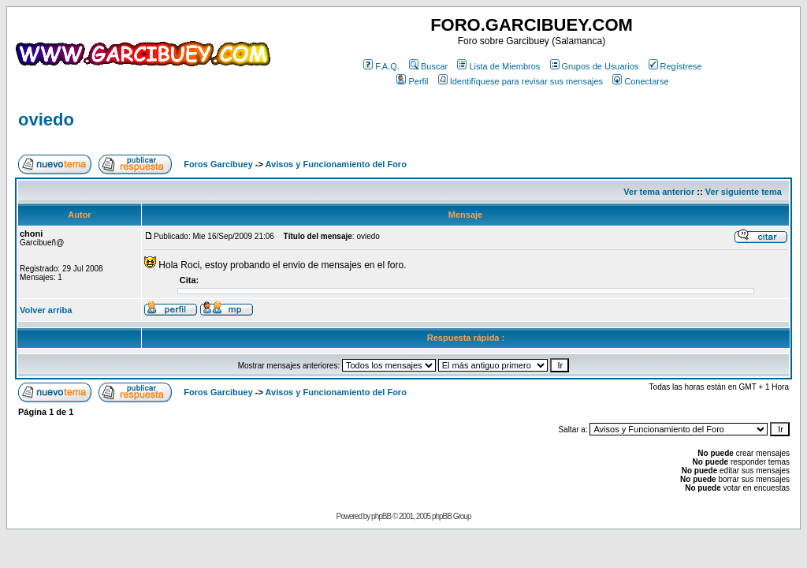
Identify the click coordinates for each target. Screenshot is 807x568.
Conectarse (640, 81)
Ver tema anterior (658, 191)
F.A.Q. (381, 66)
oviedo (46, 119)
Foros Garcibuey (218, 164)
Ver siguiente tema (743, 191)
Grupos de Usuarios (594, 66)
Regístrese (675, 66)
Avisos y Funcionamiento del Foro (336, 164)
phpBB (381, 516)
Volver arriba (46, 310)
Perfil (412, 81)
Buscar (428, 66)
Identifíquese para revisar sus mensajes (520, 81)
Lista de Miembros (498, 66)
